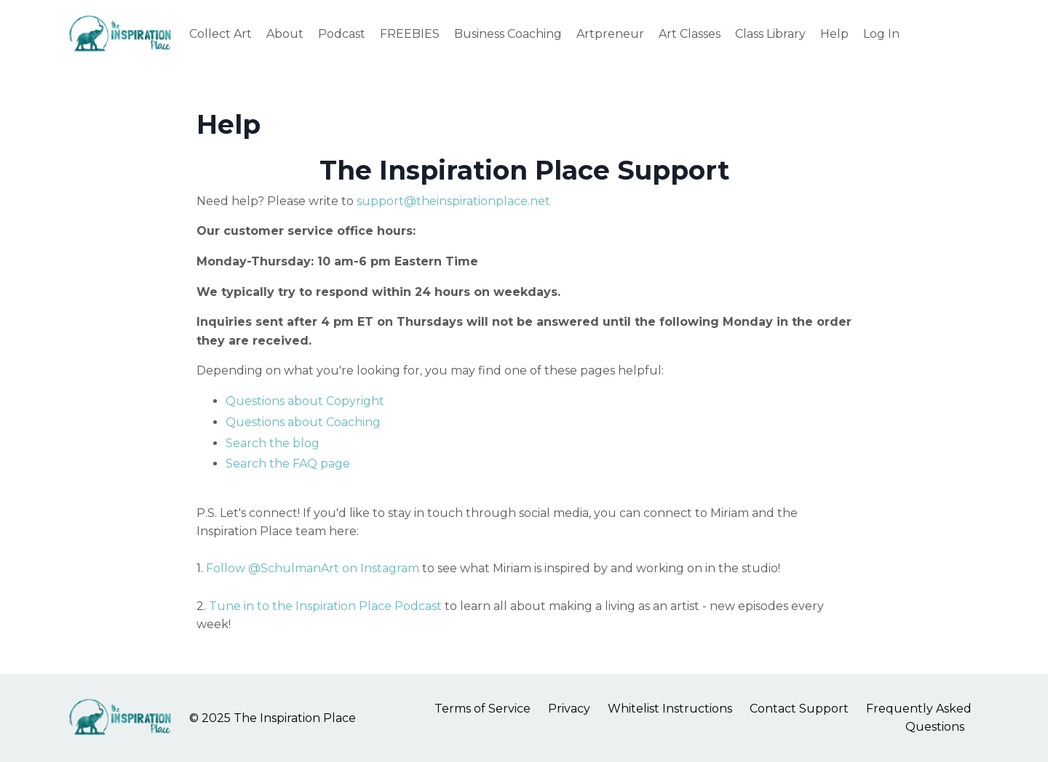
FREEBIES (410, 34)
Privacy (569, 708)
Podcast (341, 34)
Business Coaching (508, 34)
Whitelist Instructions (670, 708)
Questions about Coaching (303, 422)
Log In (881, 34)
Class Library (770, 34)
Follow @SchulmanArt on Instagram (314, 568)
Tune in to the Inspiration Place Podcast (325, 606)
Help (834, 34)
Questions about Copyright (305, 401)
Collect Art (220, 34)
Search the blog (272, 443)
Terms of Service (482, 708)
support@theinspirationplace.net (453, 201)
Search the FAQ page (288, 463)
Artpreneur (610, 34)
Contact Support (799, 708)
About (284, 34)
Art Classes (689, 34)
